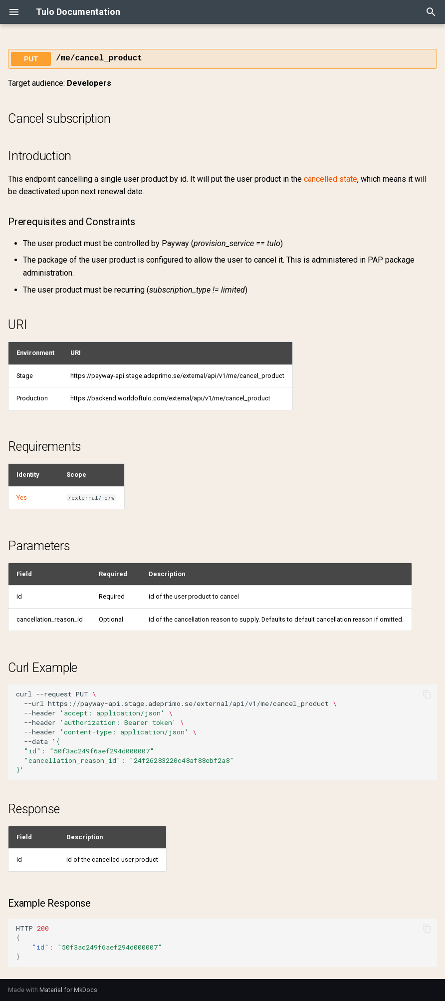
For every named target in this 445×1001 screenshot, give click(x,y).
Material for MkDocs (68, 990)
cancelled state (330, 179)
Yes (21, 497)
